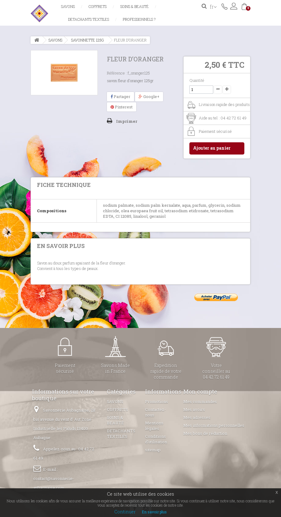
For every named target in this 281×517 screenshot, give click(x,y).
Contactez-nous (224, 6)
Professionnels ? (139, 19)
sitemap (153, 450)
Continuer (125, 512)
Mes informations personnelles (213, 425)
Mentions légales (154, 425)
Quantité (196, 80)
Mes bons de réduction (205, 433)
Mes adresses (196, 417)
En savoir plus (154, 511)
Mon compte (200, 391)
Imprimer (126, 121)
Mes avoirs (194, 409)
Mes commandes (200, 401)
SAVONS (68, 6)
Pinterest (122, 107)
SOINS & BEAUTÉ (134, 6)
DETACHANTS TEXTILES (88, 19)
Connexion (233, 6)
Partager (120, 96)
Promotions (156, 401)
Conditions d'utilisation (156, 439)
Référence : (117, 73)
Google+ (149, 96)
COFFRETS (98, 6)
